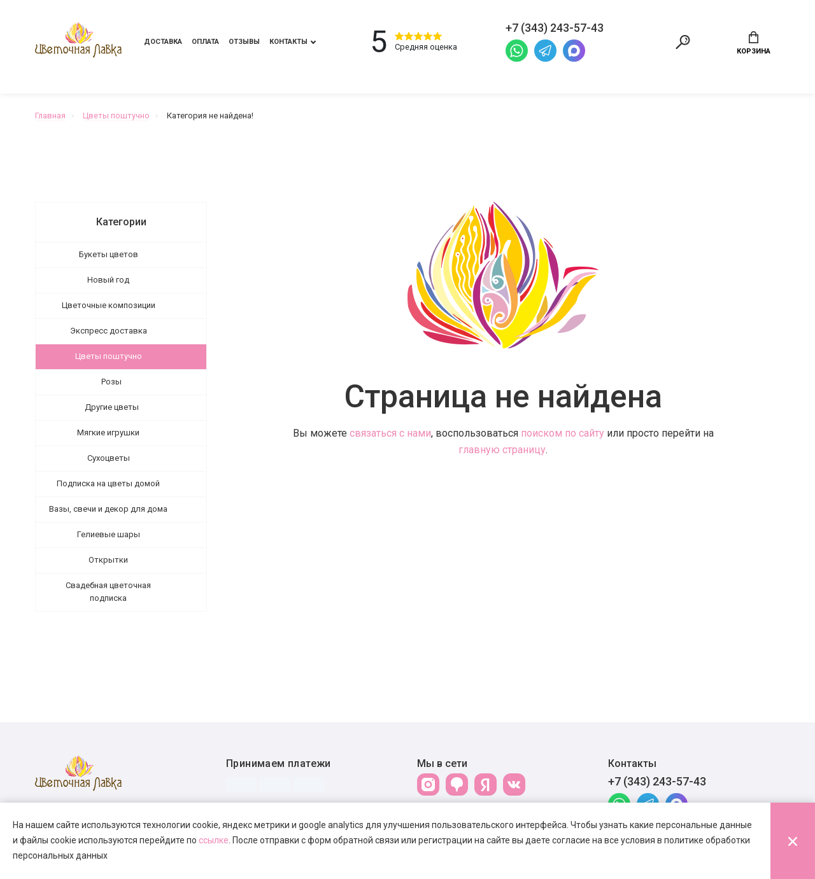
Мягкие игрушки (108, 434)
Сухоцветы (108, 459)
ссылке (214, 840)
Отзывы (244, 42)
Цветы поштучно (108, 357)
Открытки (108, 561)
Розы (111, 383)
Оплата (205, 42)
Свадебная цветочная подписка (108, 593)
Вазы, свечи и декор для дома (108, 510)
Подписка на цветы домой (108, 484)
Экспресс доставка (108, 332)
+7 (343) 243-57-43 (657, 782)
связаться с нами (390, 434)
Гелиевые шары (108, 535)
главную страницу (502, 451)
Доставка (163, 42)
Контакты (288, 42)
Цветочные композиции (108, 306)
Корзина (753, 43)
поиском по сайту (562, 434)
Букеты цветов (108, 255)
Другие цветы (112, 408)
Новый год (108, 281)
